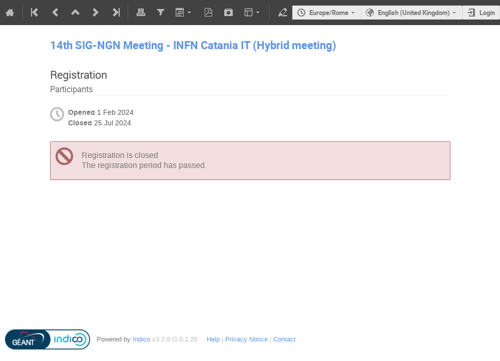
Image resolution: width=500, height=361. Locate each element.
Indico (141, 339)
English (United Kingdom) (414, 12)
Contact (284, 339)
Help (213, 339)
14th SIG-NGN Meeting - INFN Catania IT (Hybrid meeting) (193, 45)
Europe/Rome (328, 12)
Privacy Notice (246, 339)
